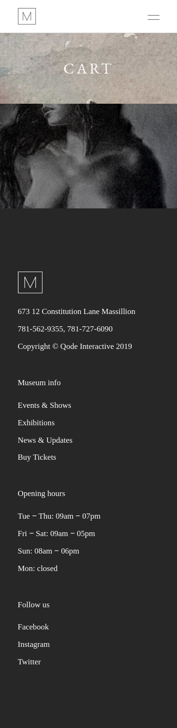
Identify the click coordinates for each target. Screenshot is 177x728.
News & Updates (45, 440)
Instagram (34, 644)
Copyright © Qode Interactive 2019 (75, 346)
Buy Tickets (37, 457)
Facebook (33, 626)
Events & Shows (44, 405)
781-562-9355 (40, 328)
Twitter (29, 661)
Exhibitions (36, 422)
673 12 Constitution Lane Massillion (76, 311)
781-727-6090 (89, 328)
